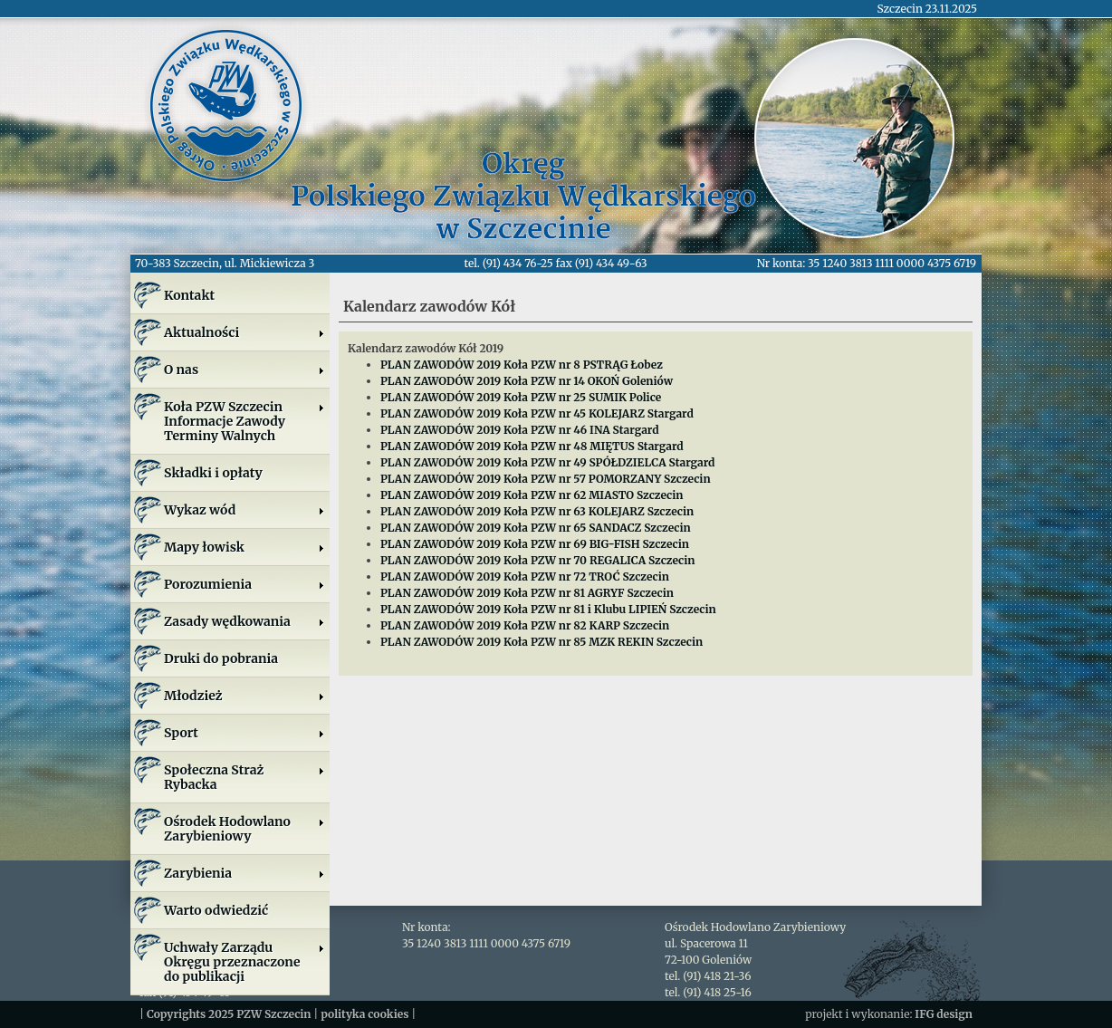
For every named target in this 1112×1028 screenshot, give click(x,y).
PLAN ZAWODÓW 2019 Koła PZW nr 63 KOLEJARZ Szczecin (537, 511)
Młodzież (244, 695)
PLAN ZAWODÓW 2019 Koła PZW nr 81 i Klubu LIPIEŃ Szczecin (548, 609)
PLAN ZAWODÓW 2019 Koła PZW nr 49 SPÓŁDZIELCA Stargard (547, 462)
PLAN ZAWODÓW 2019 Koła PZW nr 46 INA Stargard (519, 430)
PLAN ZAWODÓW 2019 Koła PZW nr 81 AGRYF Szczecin (527, 593)
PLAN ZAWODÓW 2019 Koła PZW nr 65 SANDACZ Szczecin (535, 527)
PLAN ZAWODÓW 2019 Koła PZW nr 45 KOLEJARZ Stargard (537, 413)
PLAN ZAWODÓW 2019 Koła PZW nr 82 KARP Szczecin (524, 625)
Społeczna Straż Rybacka (244, 777)
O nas (244, 369)
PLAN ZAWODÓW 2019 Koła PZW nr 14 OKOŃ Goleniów (526, 381)
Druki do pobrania (221, 658)
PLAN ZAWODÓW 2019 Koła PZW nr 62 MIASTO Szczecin (531, 495)
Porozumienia (244, 584)
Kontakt (189, 295)
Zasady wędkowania (244, 621)
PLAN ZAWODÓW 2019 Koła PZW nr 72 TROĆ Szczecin (524, 576)
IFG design (944, 1014)
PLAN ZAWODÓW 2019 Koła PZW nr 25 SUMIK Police (520, 397)
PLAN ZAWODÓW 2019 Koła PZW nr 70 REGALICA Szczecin (537, 560)
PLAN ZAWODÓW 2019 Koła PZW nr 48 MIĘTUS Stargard (532, 446)
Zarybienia (244, 873)
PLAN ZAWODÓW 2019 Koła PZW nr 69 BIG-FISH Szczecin (534, 544)
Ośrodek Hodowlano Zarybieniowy (244, 828)
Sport (244, 733)
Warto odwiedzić (216, 910)
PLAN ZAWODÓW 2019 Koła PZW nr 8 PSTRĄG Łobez (521, 364)
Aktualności (244, 332)
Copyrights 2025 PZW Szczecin (229, 1014)
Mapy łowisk (244, 547)
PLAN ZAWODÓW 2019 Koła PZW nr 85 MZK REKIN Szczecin (541, 642)
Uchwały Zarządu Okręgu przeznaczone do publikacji (244, 962)
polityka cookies (364, 1014)
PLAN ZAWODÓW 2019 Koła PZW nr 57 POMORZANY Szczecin (545, 478)
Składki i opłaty (213, 473)
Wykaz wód (244, 510)
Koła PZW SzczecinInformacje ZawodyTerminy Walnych (244, 421)
